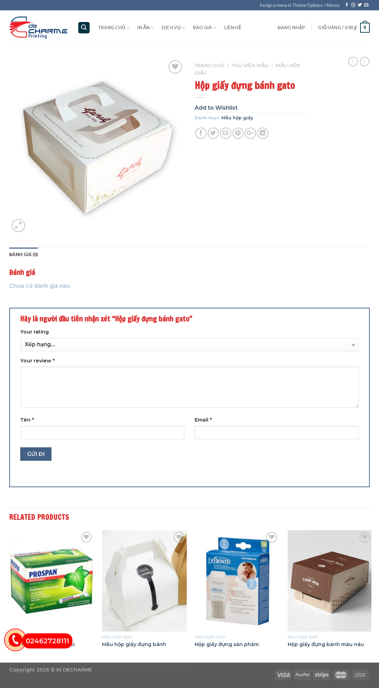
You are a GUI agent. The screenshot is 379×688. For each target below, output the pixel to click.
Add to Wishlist (216, 108)
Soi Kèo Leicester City (159, 670)
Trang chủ (114, 27)
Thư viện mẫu (250, 65)
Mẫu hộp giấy (237, 117)
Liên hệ (232, 27)
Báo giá (205, 27)
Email (203, 420)
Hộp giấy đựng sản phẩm (227, 644)
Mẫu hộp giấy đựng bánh (134, 644)
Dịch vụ (173, 27)
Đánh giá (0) (23, 254)
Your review (37, 361)
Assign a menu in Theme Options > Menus (300, 5)
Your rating (34, 332)
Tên (27, 420)
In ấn (145, 27)
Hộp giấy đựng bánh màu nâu (326, 644)
